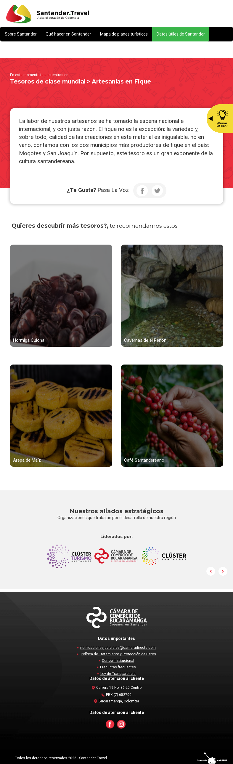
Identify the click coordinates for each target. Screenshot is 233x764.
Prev (211, 571)
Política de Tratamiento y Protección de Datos (118, 654)
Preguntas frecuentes (118, 667)
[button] (20, 34)
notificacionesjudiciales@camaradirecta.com (118, 648)
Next (223, 571)
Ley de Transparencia (118, 674)
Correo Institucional (118, 661)
